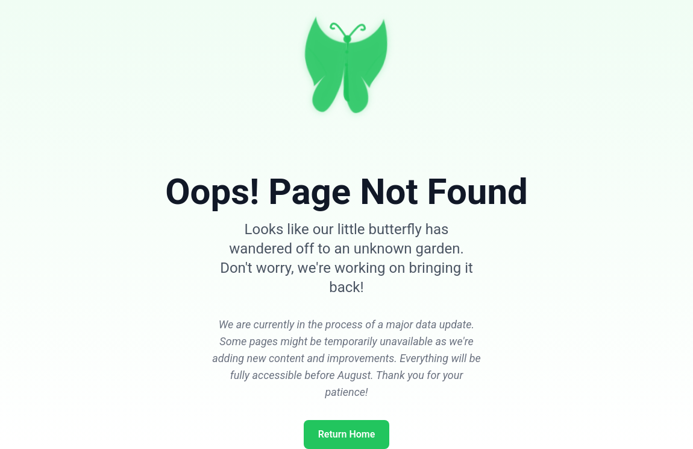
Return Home (346, 434)
